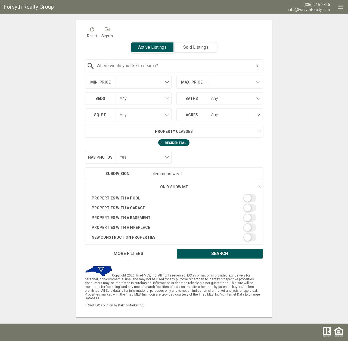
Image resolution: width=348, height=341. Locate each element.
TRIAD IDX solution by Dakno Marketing (114, 305)
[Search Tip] (257, 66)
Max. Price (192, 82)
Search (219, 253)
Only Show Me (210, 187)
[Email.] (309, 9)
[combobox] (174, 65)
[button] (92, 33)
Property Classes (139, 131)
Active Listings (152, 47)
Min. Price (100, 82)
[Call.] (309, 4)
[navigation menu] (340, 6)
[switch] (174, 198)
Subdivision (117, 173)
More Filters (128, 253)
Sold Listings (196, 47)
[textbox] (177, 66)
